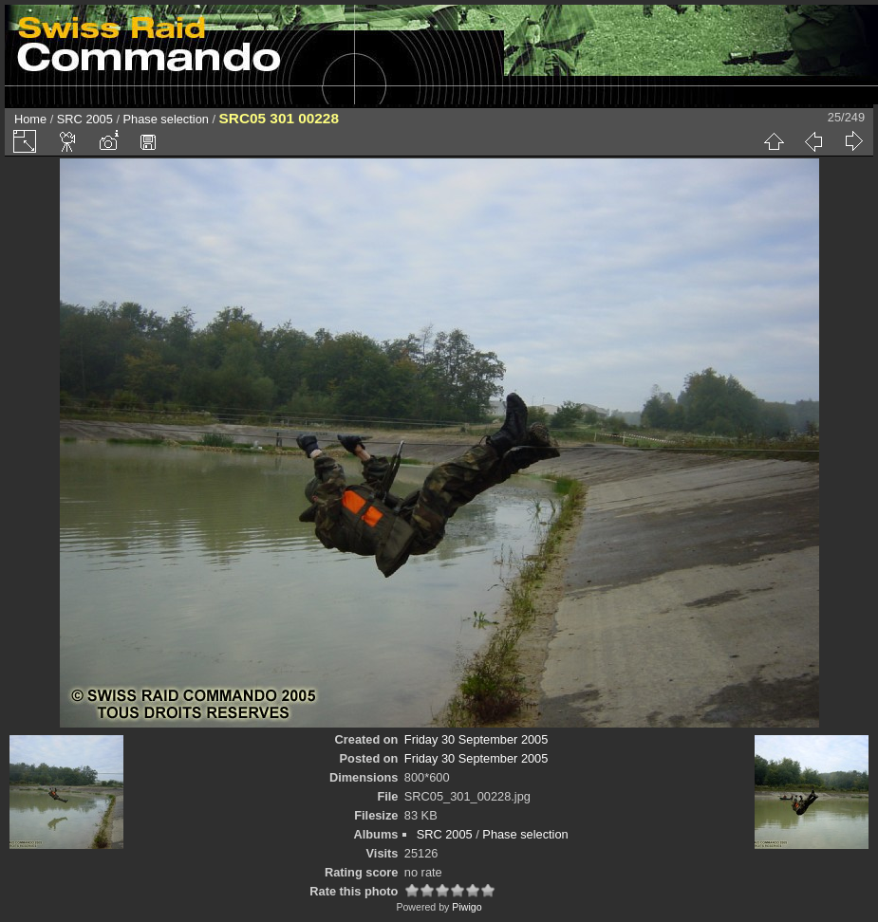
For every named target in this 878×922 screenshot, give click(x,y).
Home (30, 119)
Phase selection (166, 119)
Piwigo (466, 907)
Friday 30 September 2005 (476, 739)
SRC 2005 (85, 119)
